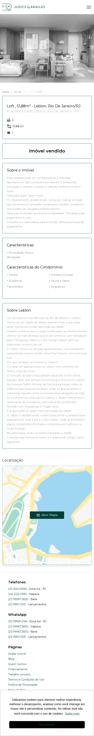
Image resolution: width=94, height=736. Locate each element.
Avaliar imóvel (17, 653)
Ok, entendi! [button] (47, 724)
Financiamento (18, 669)
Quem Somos (17, 664)
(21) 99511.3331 (17, 604)
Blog (11, 659)
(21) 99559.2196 (17, 621)
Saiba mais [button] (72, 713)
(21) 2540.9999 (17, 589)
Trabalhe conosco (19, 674)
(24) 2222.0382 (17, 594)
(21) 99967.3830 (18, 599)
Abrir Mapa (47, 515)
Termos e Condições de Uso (26, 679)
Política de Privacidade (22, 684)
